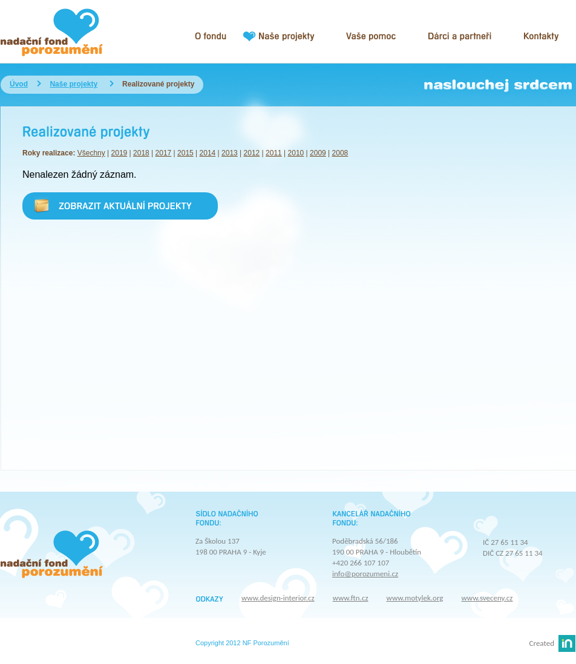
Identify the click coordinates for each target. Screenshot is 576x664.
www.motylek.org (415, 597)
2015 (185, 153)
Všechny (91, 153)
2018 (141, 153)
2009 (318, 153)
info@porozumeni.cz (365, 573)
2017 (163, 153)
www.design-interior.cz (278, 597)
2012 (252, 153)
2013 (229, 153)
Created (541, 643)
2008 (340, 153)
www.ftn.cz (350, 597)
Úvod (19, 84)
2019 (119, 153)
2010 (296, 153)
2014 (208, 153)
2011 (274, 153)
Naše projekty (73, 84)
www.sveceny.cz (486, 597)
